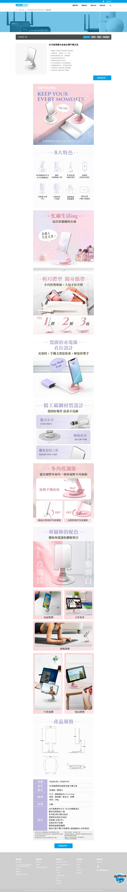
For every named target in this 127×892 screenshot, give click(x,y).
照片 (93, 37)
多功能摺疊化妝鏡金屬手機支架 (35, 10)
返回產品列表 (101, 78)
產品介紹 (93, 5)
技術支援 (102, 5)
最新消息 (84, 5)
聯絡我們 (108, 1)
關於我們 (75, 5)
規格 (99, 37)
